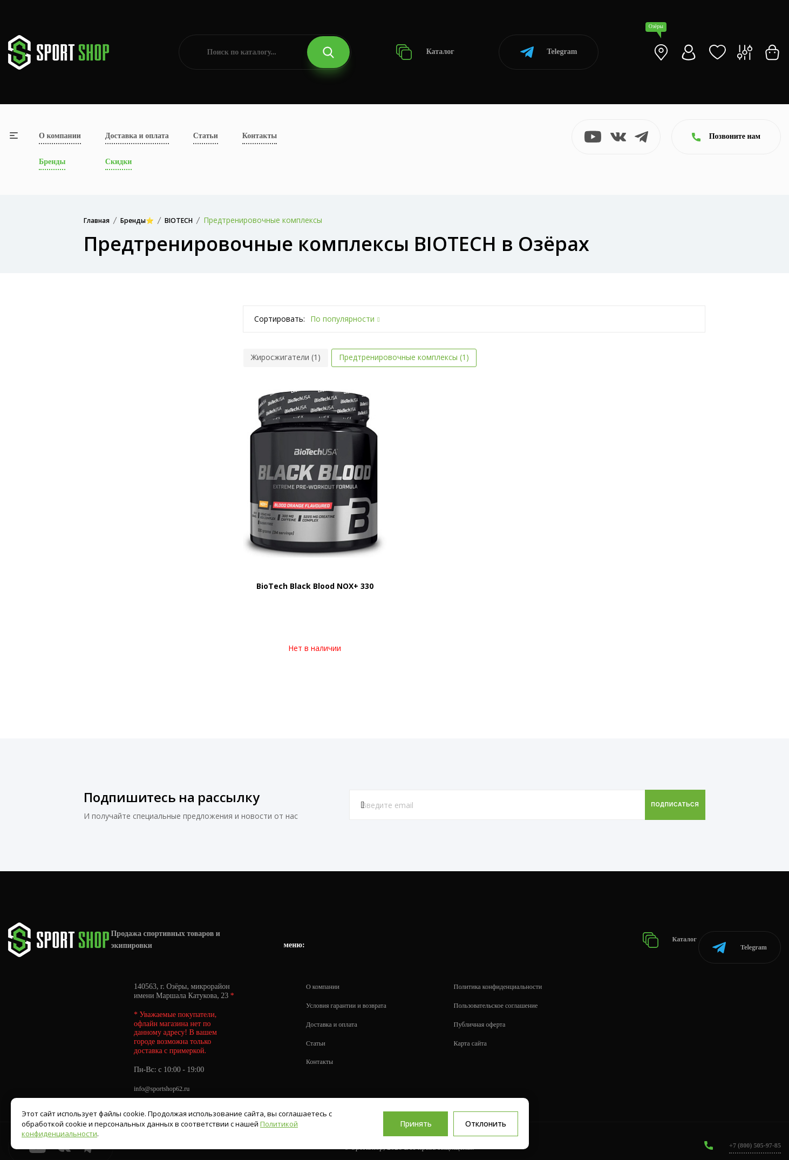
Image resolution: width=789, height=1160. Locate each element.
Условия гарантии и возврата (352, 993)
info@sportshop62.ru (166, 1076)
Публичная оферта (497, 1012)
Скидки (118, 162)
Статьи (205, 136)
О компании (60, 136)
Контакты (259, 136)
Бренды (52, 162)
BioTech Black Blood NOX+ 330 (314, 586)
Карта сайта (486, 1031)
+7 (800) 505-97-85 (751, 1133)
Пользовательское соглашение (515, 993)
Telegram (548, 52)
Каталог (425, 52)
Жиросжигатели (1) (286, 357)
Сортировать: (279, 319)
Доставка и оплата (137, 136)
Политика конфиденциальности (518, 974)
